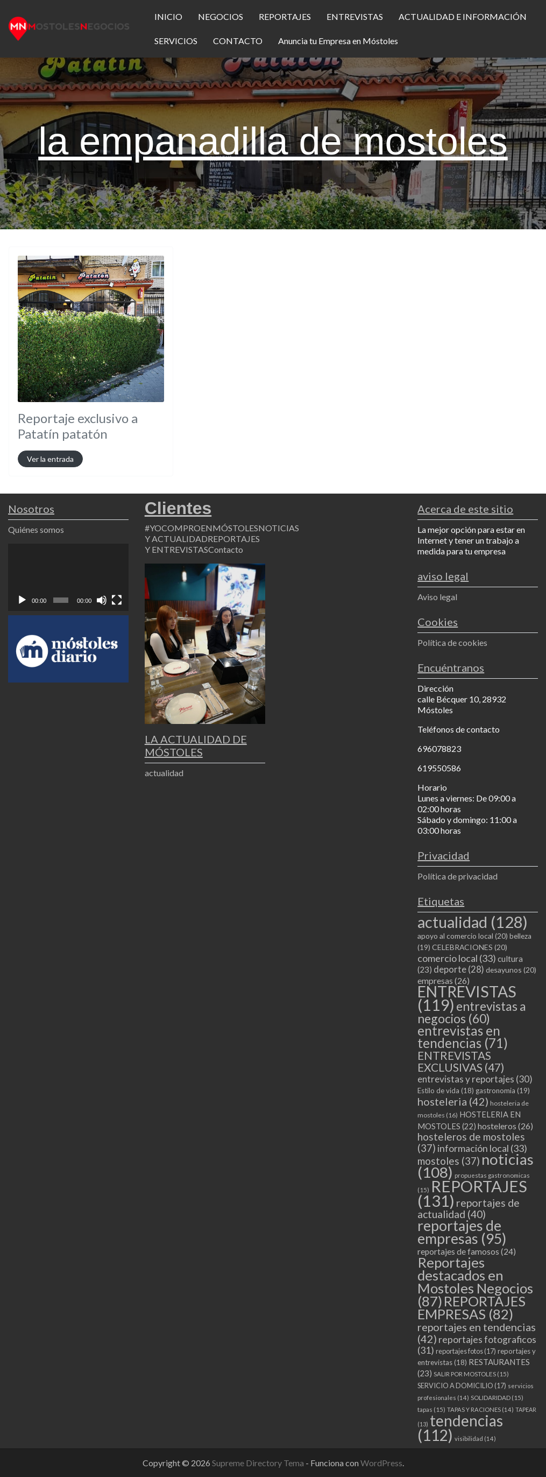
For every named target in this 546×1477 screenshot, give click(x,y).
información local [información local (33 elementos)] (482, 1148)
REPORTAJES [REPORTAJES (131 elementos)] (472, 1193)
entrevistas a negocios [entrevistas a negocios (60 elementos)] (471, 1012)
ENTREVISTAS (355, 16)
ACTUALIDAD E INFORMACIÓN (463, 16)
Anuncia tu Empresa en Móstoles (338, 41)
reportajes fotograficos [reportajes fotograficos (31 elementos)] (476, 1345)
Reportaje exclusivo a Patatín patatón (78, 425)
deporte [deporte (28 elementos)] (459, 969)
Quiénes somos (36, 529)
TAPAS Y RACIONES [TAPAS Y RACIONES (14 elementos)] (480, 1409)
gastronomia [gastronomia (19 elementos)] (503, 1090)
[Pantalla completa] (116, 600)
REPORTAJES (285, 16)
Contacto (225, 549)
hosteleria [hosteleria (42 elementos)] (452, 1101)
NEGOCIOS (220, 16)
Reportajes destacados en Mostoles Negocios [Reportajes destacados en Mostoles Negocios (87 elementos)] (475, 1282)
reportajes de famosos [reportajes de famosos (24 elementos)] (466, 1251)
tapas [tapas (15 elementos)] (431, 1409)
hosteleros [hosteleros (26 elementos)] (505, 1126)
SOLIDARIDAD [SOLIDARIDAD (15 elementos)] (497, 1397)
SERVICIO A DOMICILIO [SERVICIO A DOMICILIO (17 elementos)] (461, 1385)
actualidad (164, 773)
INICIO (168, 16)
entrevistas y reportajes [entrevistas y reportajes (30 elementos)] (475, 1079)
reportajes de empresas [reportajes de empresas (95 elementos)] (461, 1232)
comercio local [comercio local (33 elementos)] (456, 958)
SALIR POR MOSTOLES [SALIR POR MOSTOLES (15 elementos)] (471, 1373)
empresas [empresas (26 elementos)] (443, 980)
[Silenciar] (101, 600)
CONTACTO (238, 41)
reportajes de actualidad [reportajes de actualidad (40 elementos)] (468, 1208)
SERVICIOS (175, 41)
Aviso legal (437, 597)
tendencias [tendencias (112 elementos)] (460, 1427)
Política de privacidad (457, 876)
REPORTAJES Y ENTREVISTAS (202, 543)
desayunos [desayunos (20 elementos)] (511, 969)
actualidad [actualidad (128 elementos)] (472, 921)
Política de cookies (452, 642)
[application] (68, 577)
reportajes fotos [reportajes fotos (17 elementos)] (466, 1351)
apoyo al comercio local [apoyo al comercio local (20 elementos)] (462, 935)
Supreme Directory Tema (259, 1463)
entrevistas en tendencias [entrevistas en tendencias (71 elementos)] (462, 1037)
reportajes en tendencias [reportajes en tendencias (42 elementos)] (476, 1332)
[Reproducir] (22, 600)
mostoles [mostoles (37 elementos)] (448, 1161)
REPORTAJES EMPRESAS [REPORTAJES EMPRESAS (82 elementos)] (471, 1307)
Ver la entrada (50, 458)
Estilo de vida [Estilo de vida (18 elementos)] (445, 1090)
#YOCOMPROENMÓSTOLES (201, 528)
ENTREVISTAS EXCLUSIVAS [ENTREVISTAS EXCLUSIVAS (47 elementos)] (460, 1061)
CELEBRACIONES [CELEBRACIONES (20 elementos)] (469, 947)
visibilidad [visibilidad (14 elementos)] (475, 1438)
